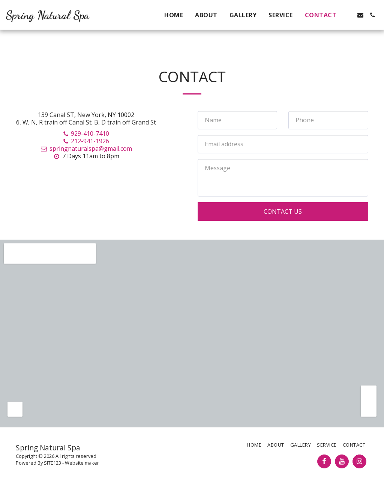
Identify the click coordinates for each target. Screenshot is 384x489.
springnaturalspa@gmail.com (86, 148)
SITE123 (52, 462)
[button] (348, 15)
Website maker (82, 462)
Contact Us (283, 211)
